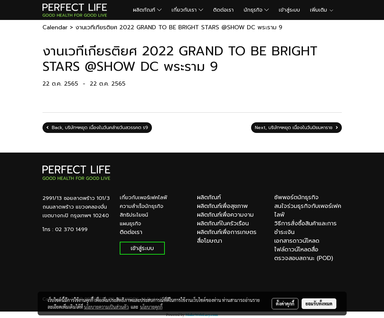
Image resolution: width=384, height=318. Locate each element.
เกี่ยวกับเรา (187, 10)
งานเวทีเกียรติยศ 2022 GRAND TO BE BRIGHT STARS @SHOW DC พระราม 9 (178, 27)
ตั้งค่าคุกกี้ (285, 303)
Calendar (55, 27)
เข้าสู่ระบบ (289, 10)
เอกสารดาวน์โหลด (296, 240)
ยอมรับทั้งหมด (318, 303)
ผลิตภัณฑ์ (147, 10)
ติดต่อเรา (223, 10)
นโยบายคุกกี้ (151, 307)
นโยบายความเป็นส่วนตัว (106, 307)
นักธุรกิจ (256, 10)
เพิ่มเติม (322, 10)
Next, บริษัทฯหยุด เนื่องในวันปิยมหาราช (296, 127)
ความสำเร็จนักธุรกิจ (141, 206)
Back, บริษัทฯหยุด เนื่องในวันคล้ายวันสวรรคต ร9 (97, 127)
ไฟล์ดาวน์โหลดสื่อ (296, 249)
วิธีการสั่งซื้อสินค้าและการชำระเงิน (305, 228)
